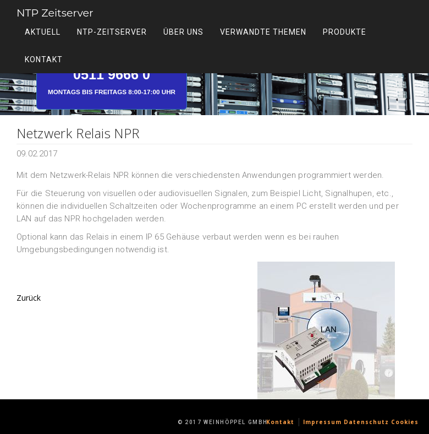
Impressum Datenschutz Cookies (361, 422)
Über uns (183, 34)
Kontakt (44, 61)
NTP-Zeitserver (112, 34)
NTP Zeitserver (72, 14)
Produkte (344, 34)
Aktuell (43, 34)
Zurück (28, 297)
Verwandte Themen (263, 34)
